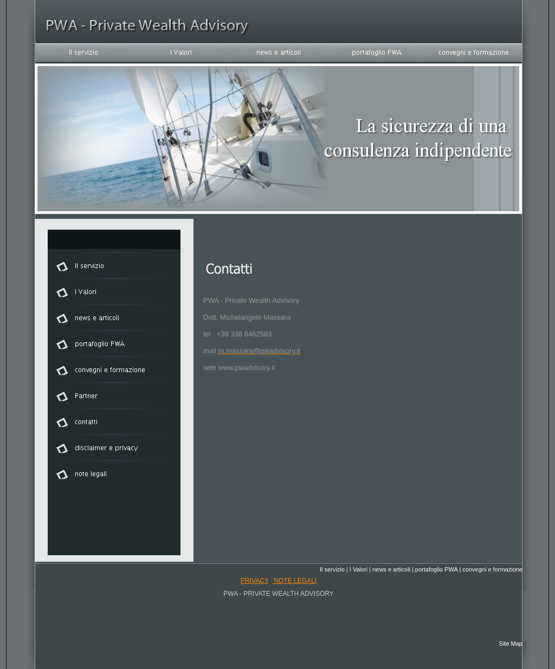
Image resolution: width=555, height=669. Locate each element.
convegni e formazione (492, 569)
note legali (294, 580)
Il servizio (332, 569)
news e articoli (391, 569)
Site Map (510, 643)
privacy (255, 580)
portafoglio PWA (436, 569)
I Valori (358, 569)
